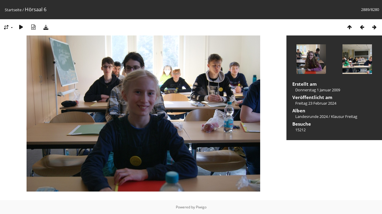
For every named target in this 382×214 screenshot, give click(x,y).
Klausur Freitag (344, 116)
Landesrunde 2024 (311, 116)
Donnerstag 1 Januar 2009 (317, 90)
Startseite (13, 9)
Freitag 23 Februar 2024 (315, 103)
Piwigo (201, 207)
